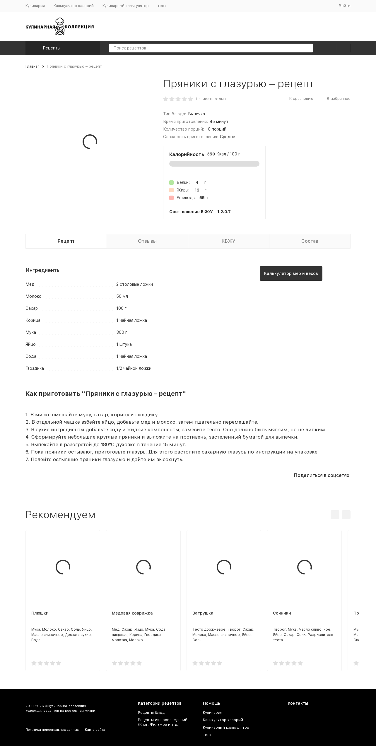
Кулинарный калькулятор (125, 6)
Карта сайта (95, 730)
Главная (32, 66)
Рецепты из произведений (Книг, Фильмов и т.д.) (162, 722)
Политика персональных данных (52, 730)
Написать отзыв (211, 99)
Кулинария (35, 6)
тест (162, 6)
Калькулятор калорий (74, 6)
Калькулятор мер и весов (291, 273)
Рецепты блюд (151, 712)
